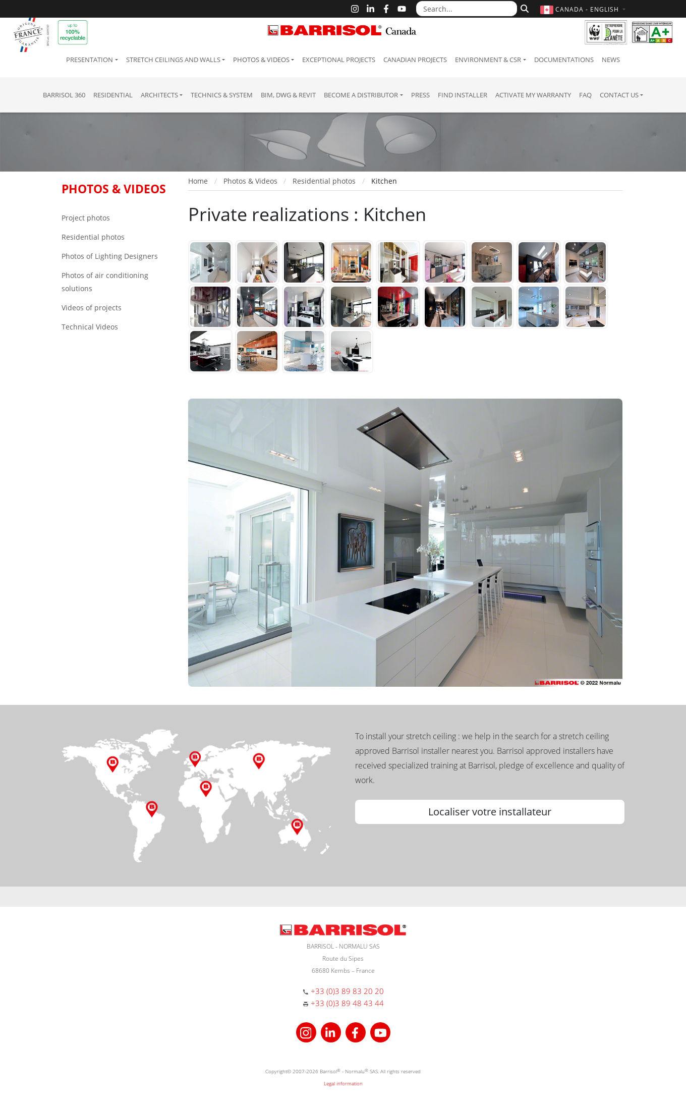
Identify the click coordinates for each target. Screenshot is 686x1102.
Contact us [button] (619, 94)
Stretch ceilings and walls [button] (173, 59)
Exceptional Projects (338, 59)
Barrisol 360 (64, 94)
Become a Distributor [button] (361, 94)
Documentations (564, 59)
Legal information (343, 1083)
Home (198, 181)
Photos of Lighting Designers (110, 256)
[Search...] (466, 8)
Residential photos (93, 237)
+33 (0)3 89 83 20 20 (347, 991)
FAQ (585, 94)
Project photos (86, 218)
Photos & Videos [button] (261, 59)
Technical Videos (90, 327)
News (611, 59)
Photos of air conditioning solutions (105, 281)
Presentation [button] (89, 59)
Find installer (462, 94)
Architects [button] (159, 94)
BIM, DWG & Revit (288, 94)
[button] (584, 9)
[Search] (523, 7)
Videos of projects (92, 307)
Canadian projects (415, 59)
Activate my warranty (533, 94)
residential (113, 94)
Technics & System (222, 94)
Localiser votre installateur (489, 811)
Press (420, 94)
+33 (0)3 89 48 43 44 (347, 1003)
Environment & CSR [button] (488, 59)
